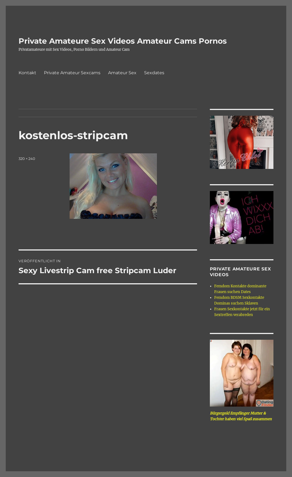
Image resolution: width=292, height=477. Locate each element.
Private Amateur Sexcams (72, 72)
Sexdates (154, 72)
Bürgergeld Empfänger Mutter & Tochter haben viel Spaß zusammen (241, 416)
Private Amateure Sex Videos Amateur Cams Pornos (123, 41)
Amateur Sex (122, 72)
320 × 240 (27, 158)
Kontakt (27, 72)
